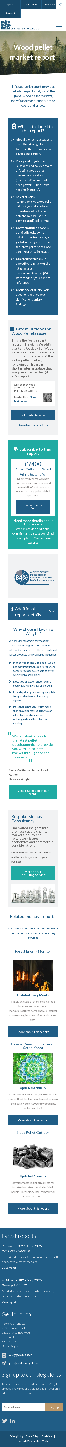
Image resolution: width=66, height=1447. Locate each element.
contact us (17, 933)
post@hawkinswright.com (23, 1363)
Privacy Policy (16, 1436)
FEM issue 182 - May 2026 (22, 1280)
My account (52, 4)
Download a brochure (33, 425)
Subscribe (31, 4)
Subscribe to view (33, 415)
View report (9, 1267)
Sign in (10, 4)
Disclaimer (47, 1436)
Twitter (4, 1421)
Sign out (10, 13)
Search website (61, 4)
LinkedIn (12, 1421)
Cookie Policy (32, 1436)
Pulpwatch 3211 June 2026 (22, 1246)
